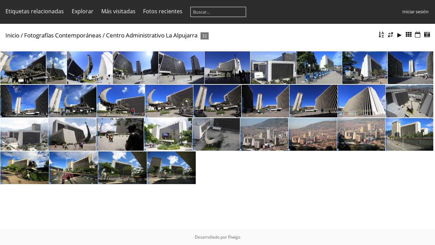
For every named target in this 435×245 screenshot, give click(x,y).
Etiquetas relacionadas (34, 11)
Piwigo (234, 237)
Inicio (12, 35)
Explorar (82, 11)
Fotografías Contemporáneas (62, 35)
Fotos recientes (162, 11)
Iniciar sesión (415, 12)
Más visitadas (118, 11)
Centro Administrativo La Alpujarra (151, 35)
